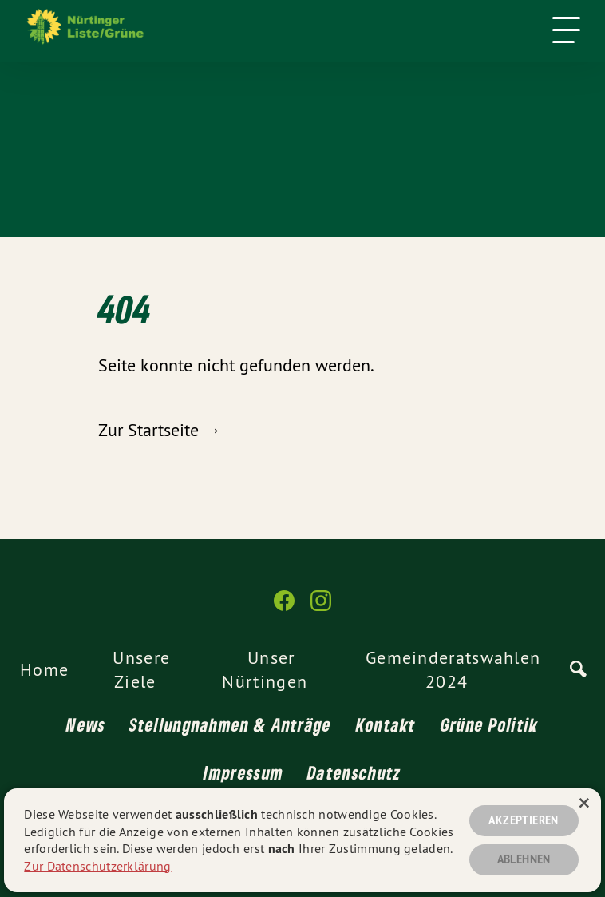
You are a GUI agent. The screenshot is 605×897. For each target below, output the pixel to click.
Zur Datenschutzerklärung (97, 866)
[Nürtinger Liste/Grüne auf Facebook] (284, 607)
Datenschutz (354, 772)
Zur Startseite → (159, 430)
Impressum (243, 772)
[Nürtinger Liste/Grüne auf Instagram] (320, 607)
